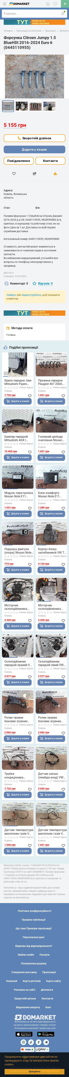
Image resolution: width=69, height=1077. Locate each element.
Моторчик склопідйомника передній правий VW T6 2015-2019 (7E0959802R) (18, 607)
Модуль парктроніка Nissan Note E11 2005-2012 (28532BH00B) (18, 494)
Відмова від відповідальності (33, 945)
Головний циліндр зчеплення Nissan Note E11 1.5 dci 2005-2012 (50, 438)
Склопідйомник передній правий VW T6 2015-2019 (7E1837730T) (18, 663)
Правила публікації (33, 919)
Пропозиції (49, 972)
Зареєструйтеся (31, 294)
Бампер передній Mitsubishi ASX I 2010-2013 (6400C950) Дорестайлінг (16, 438)
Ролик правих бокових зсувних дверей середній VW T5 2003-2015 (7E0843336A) (52, 719)
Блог (48, 1007)
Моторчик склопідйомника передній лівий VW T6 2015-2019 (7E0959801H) (50, 607)
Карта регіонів (32, 981)
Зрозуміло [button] (34, 1071)
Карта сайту (53, 981)
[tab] (16, 284)
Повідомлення (18, 161)
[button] (15, 1064)
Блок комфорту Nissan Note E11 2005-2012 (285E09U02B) (49, 494)
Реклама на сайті (24, 989)
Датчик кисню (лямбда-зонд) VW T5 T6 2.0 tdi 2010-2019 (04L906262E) (51, 775)
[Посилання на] (23, 1042)
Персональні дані (33, 937)
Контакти (50, 161)
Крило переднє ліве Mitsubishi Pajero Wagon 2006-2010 (17, 382)
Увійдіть (11, 294)
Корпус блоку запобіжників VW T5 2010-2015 (52, 550)
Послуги (44, 954)
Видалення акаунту (28, 1007)
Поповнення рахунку (33, 963)
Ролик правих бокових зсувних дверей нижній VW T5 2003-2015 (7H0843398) (17, 719)
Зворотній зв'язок (25, 998)
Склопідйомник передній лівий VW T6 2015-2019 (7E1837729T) (50, 663)
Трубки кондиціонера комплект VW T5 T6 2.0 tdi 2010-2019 (17, 775)
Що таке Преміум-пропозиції (34, 928)
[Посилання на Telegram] (46, 1042)
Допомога (47, 989)
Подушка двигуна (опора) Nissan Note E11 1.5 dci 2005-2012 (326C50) (17, 550)
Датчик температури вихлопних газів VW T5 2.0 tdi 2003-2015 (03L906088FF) (52, 831)
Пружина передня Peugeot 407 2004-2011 (50, 382)
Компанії (11, 981)
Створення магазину (24, 972)
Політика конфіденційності (34, 910)
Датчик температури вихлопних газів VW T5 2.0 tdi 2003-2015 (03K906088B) (18, 831)
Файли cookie (26, 954)
